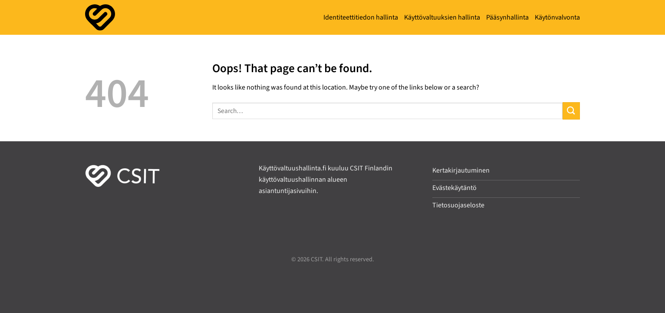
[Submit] (571, 110)
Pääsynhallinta (507, 17)
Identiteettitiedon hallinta (360, 17)
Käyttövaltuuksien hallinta (442, 17)
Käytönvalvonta (557, 17)
